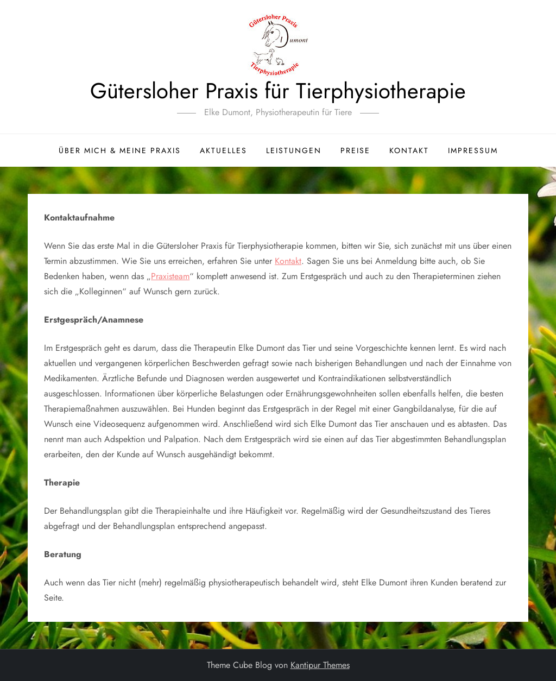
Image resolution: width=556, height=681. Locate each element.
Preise (355, 150)
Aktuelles (223, 150)
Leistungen (293, 150)
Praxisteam (170, 276)
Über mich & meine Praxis (120, 150)
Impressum (473, 150)
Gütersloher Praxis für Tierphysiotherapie (278, 90)
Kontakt (409, 150)
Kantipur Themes (320, 665)
